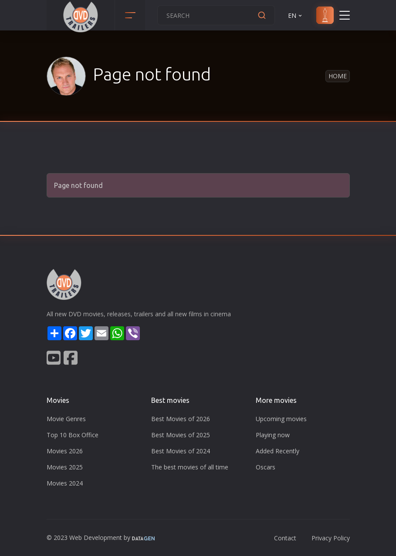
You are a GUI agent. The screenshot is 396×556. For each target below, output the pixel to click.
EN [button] (295, 15)
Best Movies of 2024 (180, 451)
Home (337, 76)
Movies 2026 (65, 451)
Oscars (265, 467)
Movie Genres (66, 419)
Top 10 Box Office (72, 435)
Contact (285, 538)
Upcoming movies (281, 419)
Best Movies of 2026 (180, 419)
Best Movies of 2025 (180, 435)
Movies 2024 (65, 483)
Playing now (273, 435)
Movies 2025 (65, 467)
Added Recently (277, 451)
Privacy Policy (330, 538)
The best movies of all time (189, 467)
